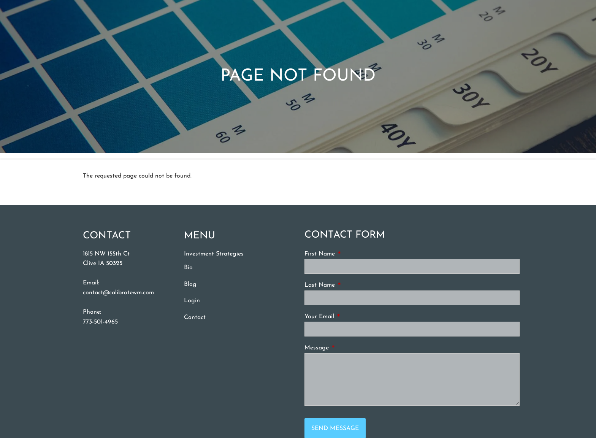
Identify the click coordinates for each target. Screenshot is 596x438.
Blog (190, 284)
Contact (195, 317)
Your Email (348, 316)
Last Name (348, 284)
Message (345, 347)
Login (192, 301)
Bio (188, 268)
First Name (348, 253)
